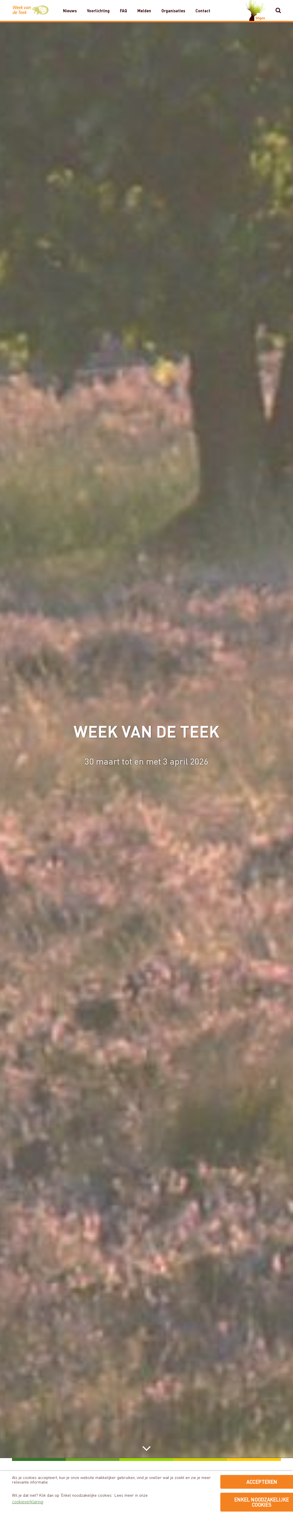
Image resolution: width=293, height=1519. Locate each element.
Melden (144, 10)
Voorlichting (98, 10)
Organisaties (173, 10)
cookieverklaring (27, 1501)
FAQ (123, 10)
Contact (202, 10)
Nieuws (70, 10)
